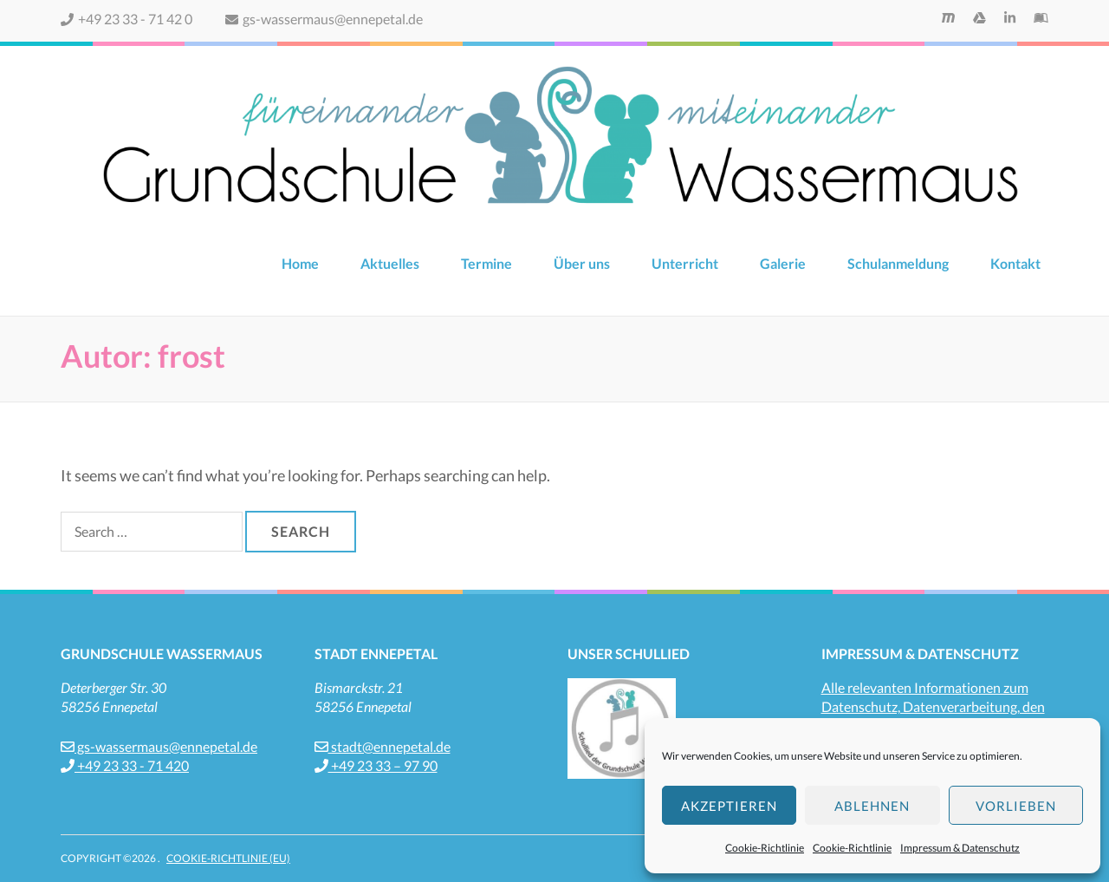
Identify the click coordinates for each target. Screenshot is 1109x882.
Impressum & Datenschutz (960, 847)
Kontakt (1015, 263)
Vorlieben (1016, 805)
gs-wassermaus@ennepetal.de (324, 18)
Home (300, 263)
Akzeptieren (729, 805)
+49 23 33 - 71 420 (125, 765)
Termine (486, 263)
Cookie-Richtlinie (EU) (228, 858)
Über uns (582, 263)
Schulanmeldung (898, 263)
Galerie (783, 263)
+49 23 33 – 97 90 (376, 765)
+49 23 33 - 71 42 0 (126, 18)
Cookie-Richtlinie (764, 847)
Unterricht (685, 263)
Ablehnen (872, 805)
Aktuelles (389, 263)
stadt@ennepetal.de (383, 746)
